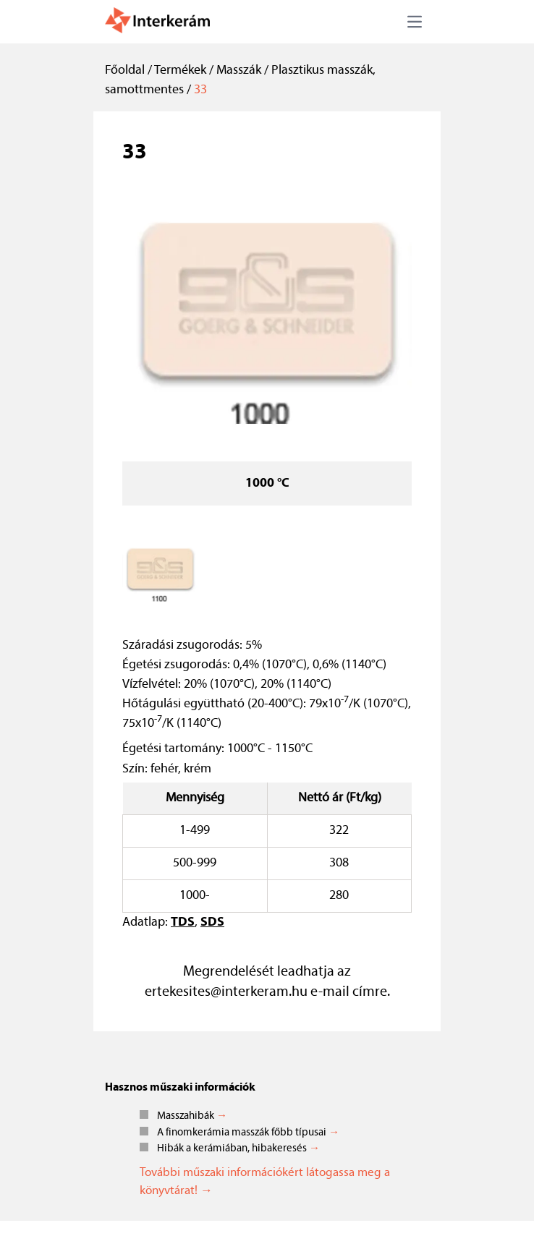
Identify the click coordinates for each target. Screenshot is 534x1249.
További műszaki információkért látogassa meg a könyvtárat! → (265, 1182)
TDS (183, 922)
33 (200, 90)
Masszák (238, 70)
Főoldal (125, 70)
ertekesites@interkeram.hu (226, 992)
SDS (212, 922)
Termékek (180, 70)
